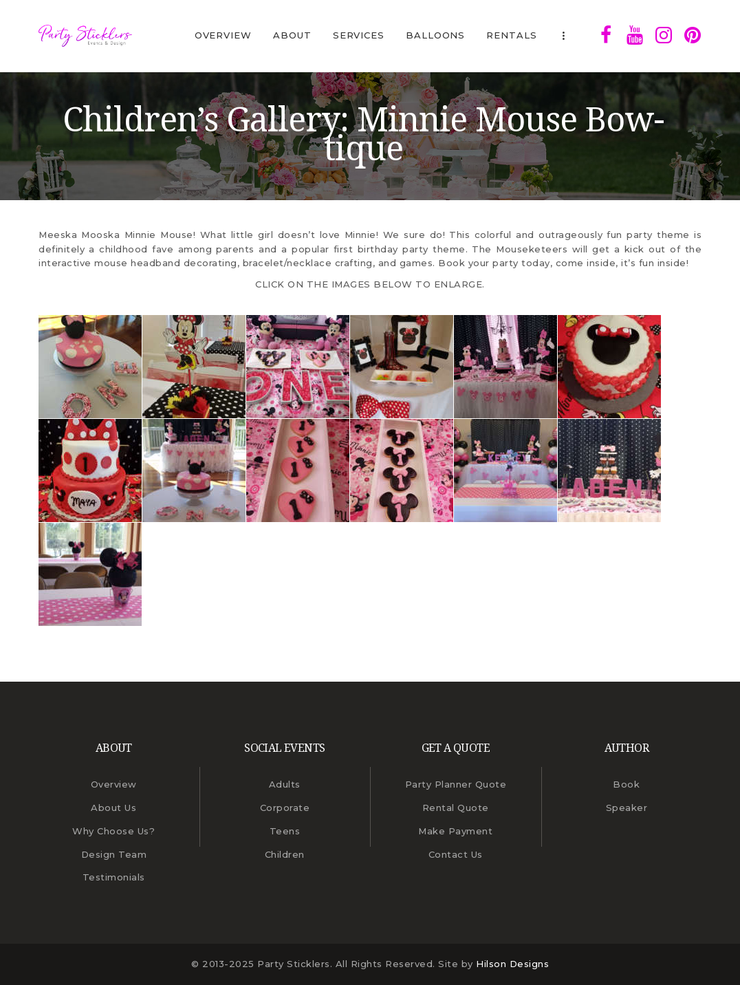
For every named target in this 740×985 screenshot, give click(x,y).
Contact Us (455, 854)
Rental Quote (455, 807)
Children (285, 854)
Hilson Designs (512, 963)
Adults (285, 784)
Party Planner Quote (456, 784)
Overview (114, 784)
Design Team (114, 854)
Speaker (627, 807)
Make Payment (455, 830)
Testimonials (114, 877)
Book (626, 784)
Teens (285, 830)
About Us (113, 807)
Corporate (285, 807)
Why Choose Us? (113, 830)
